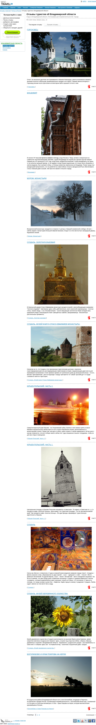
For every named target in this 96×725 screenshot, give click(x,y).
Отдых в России (16, 10)
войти (84, 1)
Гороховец (32, 30)
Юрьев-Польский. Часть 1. (40, 445)
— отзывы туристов (13, 720)
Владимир (32, 93)
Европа (12, 7)
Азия (19, 7)
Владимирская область (11, 43)
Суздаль (31, 525)
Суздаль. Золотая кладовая (41, 242)
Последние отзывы (35, 24)
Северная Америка (36, 7)
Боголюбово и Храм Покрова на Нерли (46, 654)
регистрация (92, 1)
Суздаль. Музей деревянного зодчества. (47, 594)
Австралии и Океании (65, 7)
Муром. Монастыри (37, 178)
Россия (25, 7)
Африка (77, 7)
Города (5, 50)
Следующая (90, 715)
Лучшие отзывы (52, 24)
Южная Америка (50, 7)
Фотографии (7, 48)
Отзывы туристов (5, 10)
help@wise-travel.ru (13, 724)
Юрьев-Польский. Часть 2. (40, 386)
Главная (5, 7)
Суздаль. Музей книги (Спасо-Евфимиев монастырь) (53, 324)
